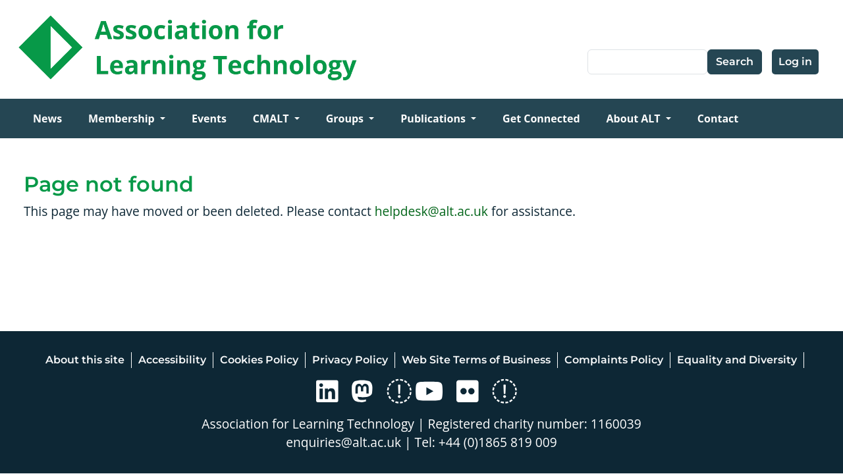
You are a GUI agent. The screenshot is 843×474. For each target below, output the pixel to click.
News (47, 118)
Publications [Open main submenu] (434, 118)
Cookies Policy (259, 360)
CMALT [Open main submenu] (272, 118)
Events (209, 118)
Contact (717, 118)
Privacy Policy (350, 360)
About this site (84, 360)
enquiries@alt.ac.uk (343, 442)
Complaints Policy (613, 360)
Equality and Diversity (737, 360)
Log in (795, 61)
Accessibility (172, 360)
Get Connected (541, 118)
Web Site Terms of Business (476, 360)
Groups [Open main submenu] (346, 118)
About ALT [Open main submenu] (635, 118)
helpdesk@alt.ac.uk (431, 211)
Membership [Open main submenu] (122, 118)
